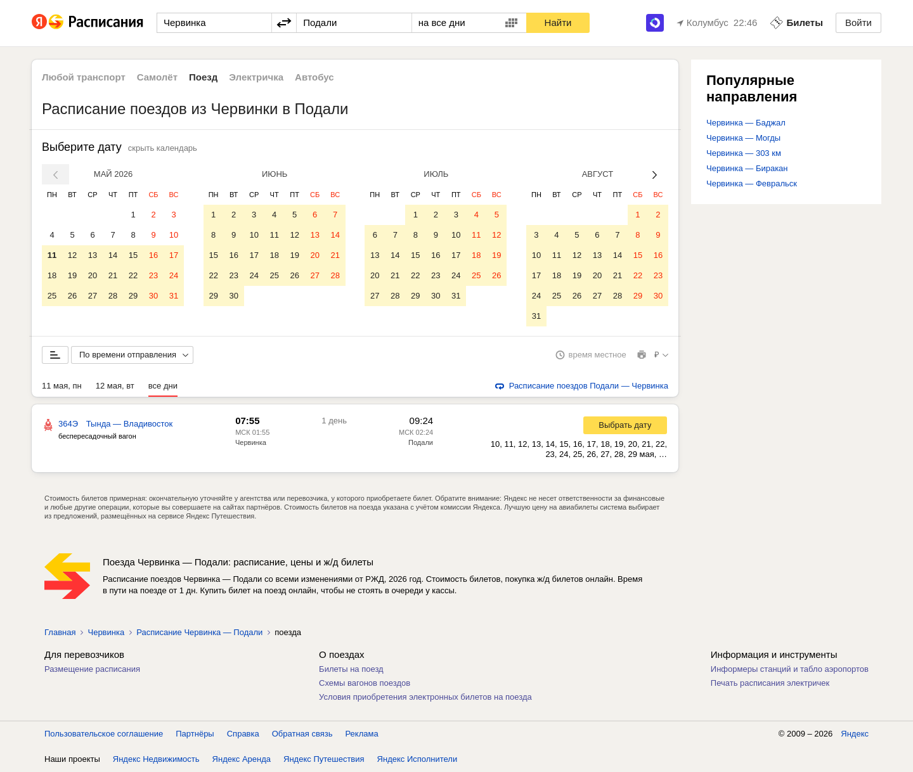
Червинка (250, 442)
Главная (59, 632)
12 (72, 255)
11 (52, 255)
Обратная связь (302, 733)
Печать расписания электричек (770, 683)
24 (173, 275)
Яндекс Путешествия (324, 759)
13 (92, 255)
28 (112, 295)
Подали (420, 442)
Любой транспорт (84, 77)
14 (112, 255)
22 (133, 275)
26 (72, 295)
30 (153, 295)
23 (153, 275)
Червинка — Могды (743, 138)
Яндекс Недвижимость (156, 759)
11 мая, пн (62, 385)
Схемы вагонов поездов (364, 683)
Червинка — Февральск (751, 183)
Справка (243, 733)
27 (92, 295)
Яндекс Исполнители (417, 759)
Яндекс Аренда (241, 759)
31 (173, 295)
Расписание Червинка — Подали (199, 632)
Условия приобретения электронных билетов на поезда (425, 697)
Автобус (314, 77)
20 (92, 275)
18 (52, 275)
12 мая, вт (115, 385)
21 (112, 275)
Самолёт (157, 77)
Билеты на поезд (351, 669)
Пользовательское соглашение (103, 733)
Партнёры (195, 733)
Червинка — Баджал (746, 122)
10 (173, 235)
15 (133, 255)
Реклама (362, 733)
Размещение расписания (92, 669)
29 (133, 295)
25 (52, 295)
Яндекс (855, 733)
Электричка (256, 77)
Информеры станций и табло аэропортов (790, 669)
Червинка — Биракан (747, 168)
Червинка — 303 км (743, 153)
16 (153, 255)
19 (72, 275)
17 (173, 255)
